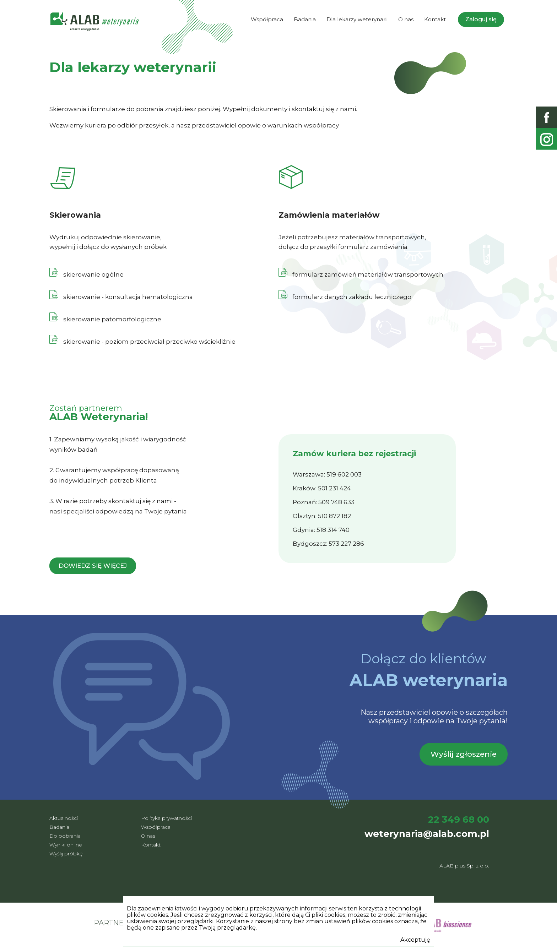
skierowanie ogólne (93, 274)
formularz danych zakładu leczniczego (344, 296)
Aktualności (63, 818)
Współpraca (267, 19)
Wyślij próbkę (65, 853)
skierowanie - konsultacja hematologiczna (121, 296)
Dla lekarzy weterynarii (357, 19)
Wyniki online (65, 845)
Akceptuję (415, 940)
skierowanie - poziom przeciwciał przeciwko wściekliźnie (142, 341)
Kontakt (435, 19)
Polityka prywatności (166, 818)
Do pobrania (65, 836)
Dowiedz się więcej (93, 565)
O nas (405, 19)
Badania (305, 19)
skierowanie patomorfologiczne (112, 319)
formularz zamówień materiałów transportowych (360, 274)
